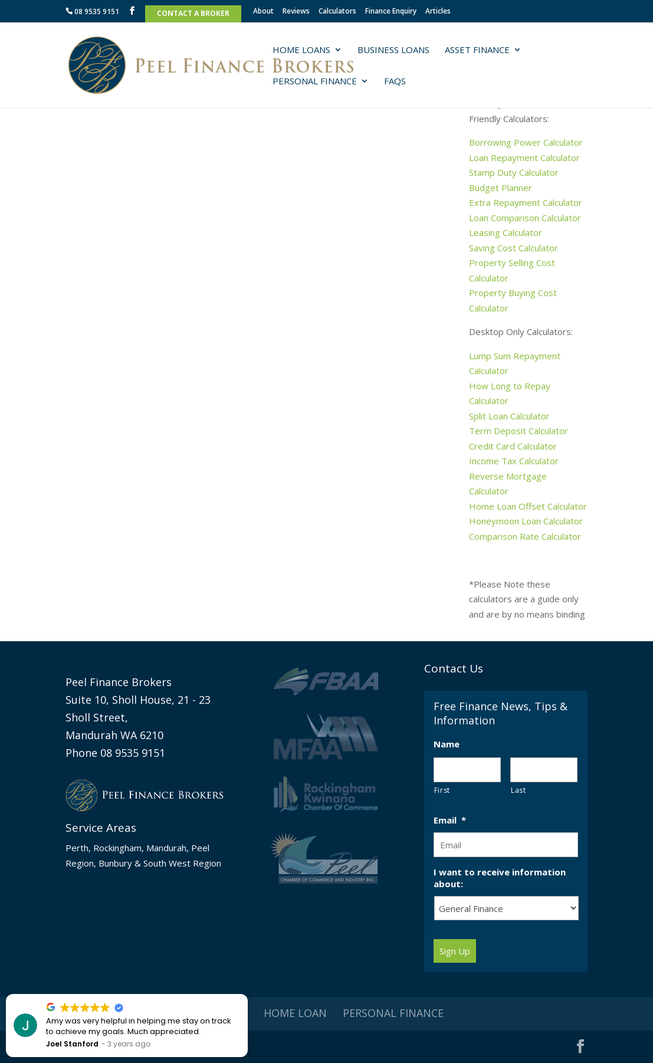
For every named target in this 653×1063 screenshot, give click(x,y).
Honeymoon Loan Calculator (526, 521)
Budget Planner (500, 187)
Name (447, 744)
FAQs (395, 82)
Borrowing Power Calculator (526, 142)
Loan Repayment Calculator (524, 157)
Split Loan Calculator (509, 416)
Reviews (296, 12)
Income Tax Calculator (514, 461)
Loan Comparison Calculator (525, 218)
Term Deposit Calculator (518, 431)
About (263, 12)
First (442, 790)
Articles (438, 12)
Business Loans (393, 50)
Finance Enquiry (390, 12)
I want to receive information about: (500, 878)
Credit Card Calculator (513, 446)
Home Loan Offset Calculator (528, 506)
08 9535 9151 (92, 12)
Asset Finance (477, 50)
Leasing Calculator (505, 232)
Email (450, 820)
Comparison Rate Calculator (526, 536)
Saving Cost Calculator (513, 248)
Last (518, 790)
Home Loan (295, 1013)
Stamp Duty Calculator (514, 172)
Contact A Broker (193, 14)
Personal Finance (315, 82)
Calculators (337, 12)
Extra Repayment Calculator (525, 202)
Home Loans (301, 50)
